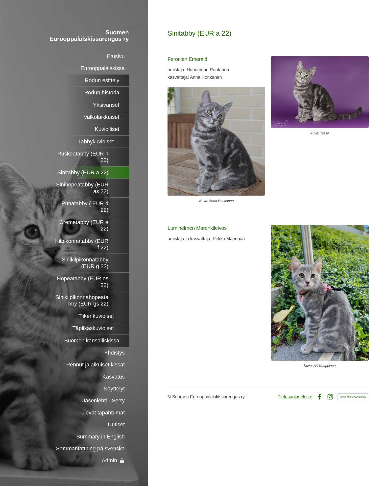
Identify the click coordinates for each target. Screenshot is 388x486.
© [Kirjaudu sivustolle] (170, 396)
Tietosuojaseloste (295, 396)
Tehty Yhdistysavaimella (353, 396)
